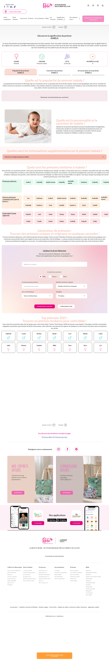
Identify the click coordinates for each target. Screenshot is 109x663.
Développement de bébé (91, 622)
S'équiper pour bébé (90, 639)
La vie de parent (89, 643)
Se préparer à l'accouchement (60, 622)
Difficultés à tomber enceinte (29, 628)
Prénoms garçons (60, 487)
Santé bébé (88, 624)
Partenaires (84, 657)
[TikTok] (15, 6)
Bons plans (9, 624)
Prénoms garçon (73, 630)
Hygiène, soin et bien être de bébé (93, 626)
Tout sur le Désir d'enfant (28, 630)
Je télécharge (38, 573)
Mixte (65, 327)
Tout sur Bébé (89, 645)
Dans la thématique (28, 342)
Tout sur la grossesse (43, 632)
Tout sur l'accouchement (59, 628)
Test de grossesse (27, 626)
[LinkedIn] (11, 6)
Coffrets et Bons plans (14, 617)
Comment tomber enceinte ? (29, 622)
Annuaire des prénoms (75, 626)
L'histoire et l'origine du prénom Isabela (17, 207)
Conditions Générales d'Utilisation (28, 657)
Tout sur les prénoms (74, 624)
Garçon (54, 327)
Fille (44, 327)
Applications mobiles (93, 657)
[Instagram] (7, 6)
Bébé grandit (89, 641)
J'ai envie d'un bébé (27, 620)
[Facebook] (4, 6)
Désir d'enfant (27, 617)
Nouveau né (88, 620)
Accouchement (59, 617)
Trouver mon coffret (11, 622)
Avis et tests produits (12, 626)
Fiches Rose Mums (11, 628)
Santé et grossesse (43, 622)
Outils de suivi (10, 632)
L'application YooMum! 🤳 (61, 18)
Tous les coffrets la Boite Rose (14, 620)
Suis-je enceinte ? (27, 624)
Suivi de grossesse (43, 620)
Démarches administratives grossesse (45, 629)
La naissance (57, 620)
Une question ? (14, 657)
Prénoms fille (73, 628)
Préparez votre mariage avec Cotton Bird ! (93, 19)
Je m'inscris (18, 543)
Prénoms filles (47, 487)
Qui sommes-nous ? (73, 18)
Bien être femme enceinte (44, 624)
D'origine (59, 342)
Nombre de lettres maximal (64, 332)
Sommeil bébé (89, 628)
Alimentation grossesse (44, 626)
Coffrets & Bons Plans (15, 11)
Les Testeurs (53, 18)
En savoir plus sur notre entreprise (54, 606)
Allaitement (88, 630)
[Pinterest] (76, 499)
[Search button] (88, 5)
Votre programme (7, 18)
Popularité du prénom (20, 72)
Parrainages (10, 634)
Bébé (87, 617)
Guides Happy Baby (11, 630)
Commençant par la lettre (30, 332)
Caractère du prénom (54, 72)
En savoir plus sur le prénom (88, 72)
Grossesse (42, 617)
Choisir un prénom (74, 620)
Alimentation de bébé (90, 632)
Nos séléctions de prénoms (76, 622)
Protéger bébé (89, 637)
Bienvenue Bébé (57, 624)
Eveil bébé (88, 634)
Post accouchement (58, 626)
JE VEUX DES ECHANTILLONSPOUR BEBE (54, 655)
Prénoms (73, 617)
